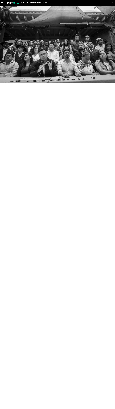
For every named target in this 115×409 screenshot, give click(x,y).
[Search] (111, 3)
